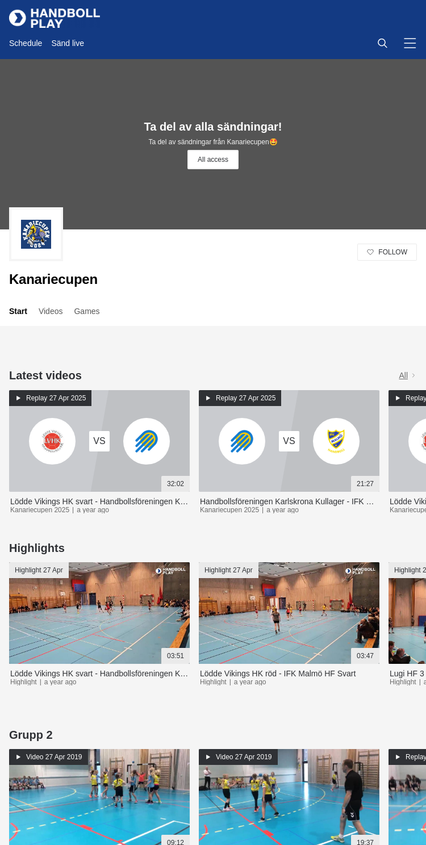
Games (86, 311)
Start (18, 311)
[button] (382, 43)
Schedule (25, 43)
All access (213, 160)
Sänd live (67, 43)
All (408, 375)
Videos (51, 311)
